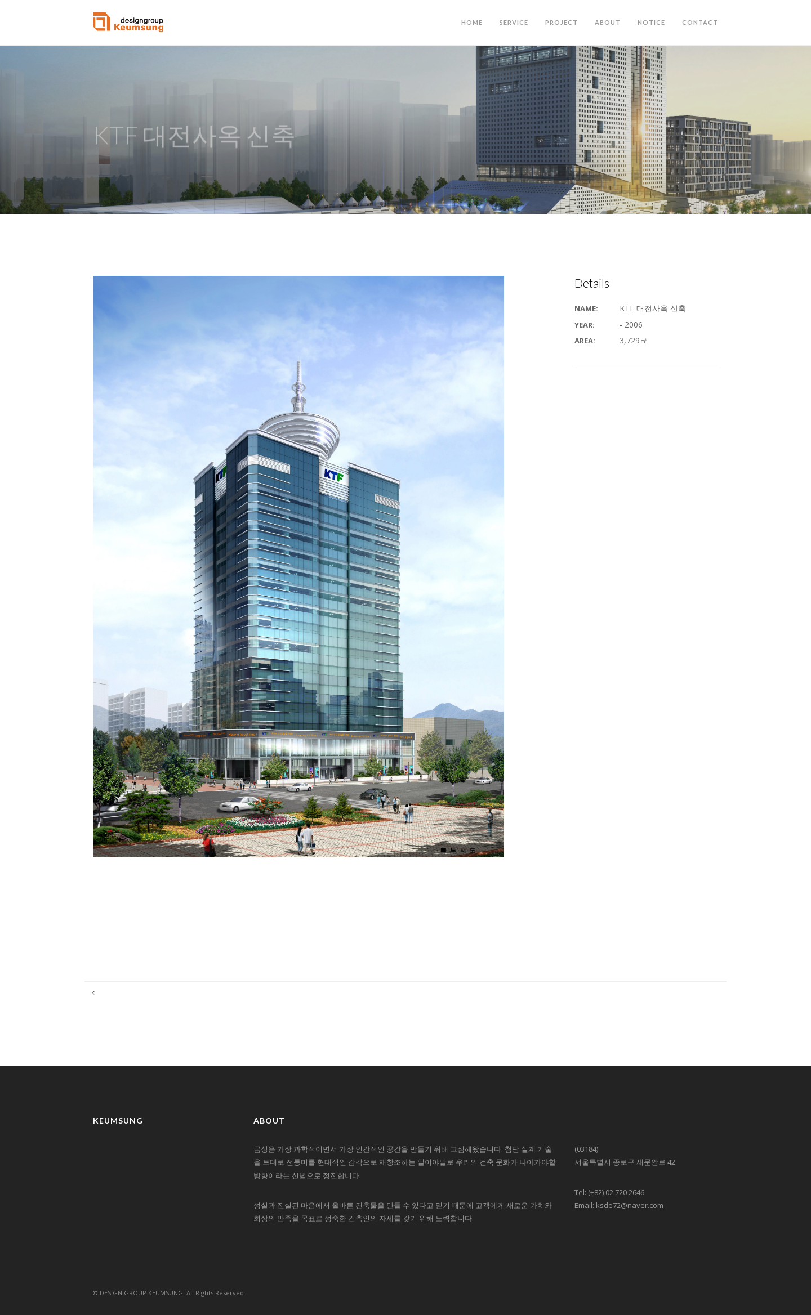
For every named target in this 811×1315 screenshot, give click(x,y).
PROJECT (561, 22)
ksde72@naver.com (629, 1205)
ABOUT (608, 22)
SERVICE (514, 22)
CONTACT (700, 22)
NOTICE (651, 22)
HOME (472, 22)
